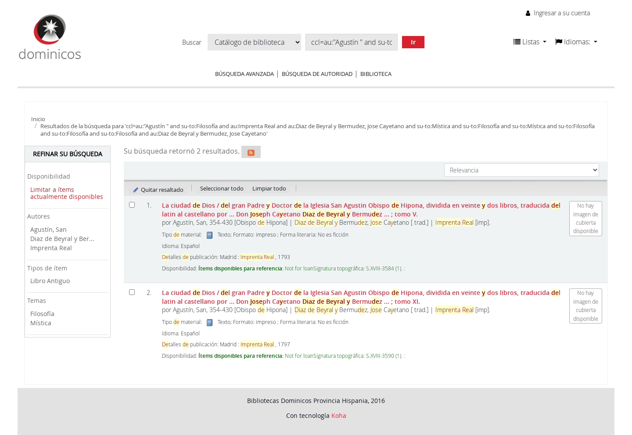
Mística (40, 323)
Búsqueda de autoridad (317, 74)
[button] (530, 42)
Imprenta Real (51, 248)
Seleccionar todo (222, 188)
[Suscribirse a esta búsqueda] (251, 152)
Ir (413, 42)
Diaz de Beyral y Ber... (62, 238)
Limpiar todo (269, 188)
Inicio (38, 118)
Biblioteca (375, 74)
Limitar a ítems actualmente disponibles (66, 193)
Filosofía (42, 313)
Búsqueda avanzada (244, 74)
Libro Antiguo (50, 281)
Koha (338, 415)
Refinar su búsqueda (67, 154)
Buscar (191, 43)
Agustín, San (48, 229)
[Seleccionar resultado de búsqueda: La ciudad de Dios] (132, 205)
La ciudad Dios (361, 209)
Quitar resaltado (157, 190)
